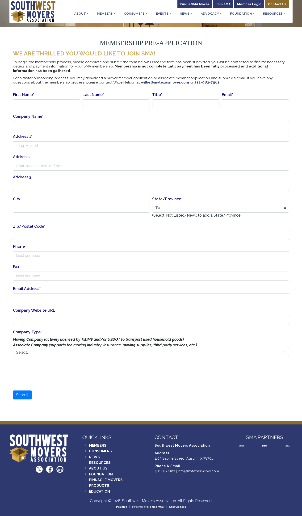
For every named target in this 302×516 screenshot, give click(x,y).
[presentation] (151, 375)
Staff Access (177, 506)
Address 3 (22, 177)
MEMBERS (97, 445)
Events (162, 13)
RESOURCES (100, 463)
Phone (19, 246)
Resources (273, 13)
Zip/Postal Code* (29, 226)
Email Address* (27, 288)
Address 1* (22, 136)
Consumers (134, 13)
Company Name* (28, 116)
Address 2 (22, 157)
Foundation (241, 13)
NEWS (94, 457)
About (80, 13)
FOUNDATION (101, 474)
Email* (227, 94)
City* (17, 199)
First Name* (23, 94)
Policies (121, 506)
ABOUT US (98, 468)
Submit (22, 395)
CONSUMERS (100, 451)
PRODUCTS (99, 485)
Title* (157, 94)
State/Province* (167, 199)
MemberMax (155, 506)
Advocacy (210, 13)
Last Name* (93, 94)
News (184, 13)
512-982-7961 (206, 82)
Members (105, 13)
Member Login (249, 4)
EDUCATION (99, 491)
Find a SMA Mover (194, 4)
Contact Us (277, 4)
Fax (16, 266)
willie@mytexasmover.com (165, 82)
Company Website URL (34, 310)
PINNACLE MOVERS (106, 480)
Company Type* (27, 332)
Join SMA (223, 4)
